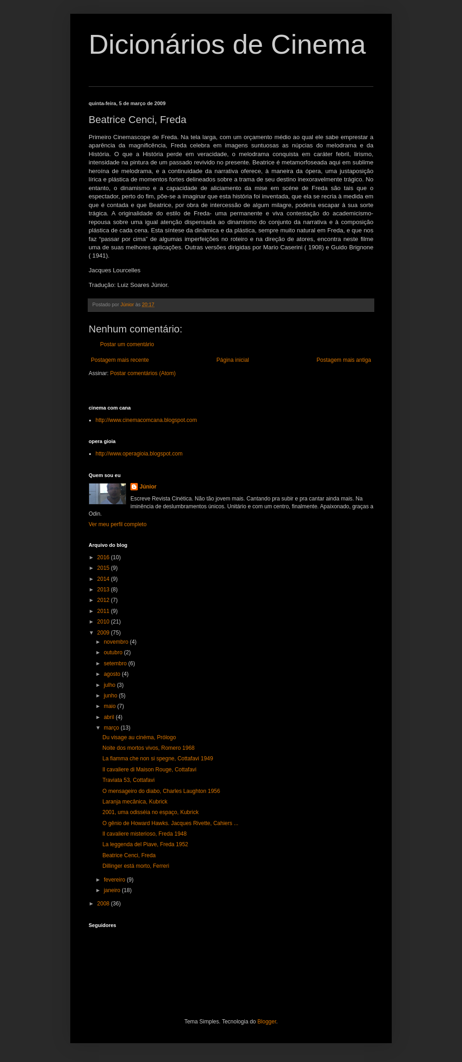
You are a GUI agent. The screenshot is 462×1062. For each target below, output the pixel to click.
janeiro (113, 890)
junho (111, 695)
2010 (104, 621)
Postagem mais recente (120, 360)
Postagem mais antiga (343, 360)
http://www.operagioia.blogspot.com (139, 453)
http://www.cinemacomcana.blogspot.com (146, 420)
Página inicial (232, 360)
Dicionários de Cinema (227, 44)
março (112, 728)
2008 (104, 903)
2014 (104, 579)
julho (110, 685)
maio (110, 706)
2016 (104, 557)
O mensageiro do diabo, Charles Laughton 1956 (161, 791)
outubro (114, 652)
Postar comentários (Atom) (143, 373)
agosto (113, 674)
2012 (104, 600)
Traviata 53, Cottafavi (128, 780)
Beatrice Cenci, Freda (129, 855)
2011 (104, 611)
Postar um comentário (127, 344)
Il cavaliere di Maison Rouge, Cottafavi (149, 769)
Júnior (148, 486)
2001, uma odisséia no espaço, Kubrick (150, 812)
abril (110, 717)
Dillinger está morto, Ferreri (135, 866)
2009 (104, 632)
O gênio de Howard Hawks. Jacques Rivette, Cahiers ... (170, 823)
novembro (117, 642)
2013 (104, 589)
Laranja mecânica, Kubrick (134, 801)
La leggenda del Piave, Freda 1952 (145, 844)
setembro (116, 663)
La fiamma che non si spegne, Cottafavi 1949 (157, 758)
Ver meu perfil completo (117, 524)
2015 (104, 568)
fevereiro (115, 880)
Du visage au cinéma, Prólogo (139, 737)
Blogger (267, 1021)
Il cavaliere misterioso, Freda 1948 (144, 834)
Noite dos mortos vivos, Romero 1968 (148, 748)
